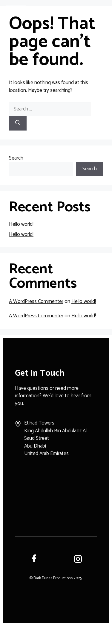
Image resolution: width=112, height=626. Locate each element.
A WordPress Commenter (36, 301)
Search (16, 158)
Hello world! (21, 224)
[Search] (18, 123)
